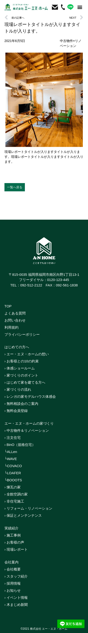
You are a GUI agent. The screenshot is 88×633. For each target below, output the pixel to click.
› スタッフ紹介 (16, 576)
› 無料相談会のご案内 (21, 404)
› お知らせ (12, 590)
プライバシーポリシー (22, 334)
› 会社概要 (12, 569)
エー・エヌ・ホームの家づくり (29, 423)
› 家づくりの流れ (17, 389)
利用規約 (11, 327)
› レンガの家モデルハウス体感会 (30, 396)
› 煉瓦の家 (12, 487)
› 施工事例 (12, 535)
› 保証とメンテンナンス (23, 515)
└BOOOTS (13, 480)
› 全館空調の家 (16, 494)
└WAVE (10, 459)
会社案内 (11, 562)
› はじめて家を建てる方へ (24, 382)
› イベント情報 (16, 597)
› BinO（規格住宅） (20, 445)
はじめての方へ (16, 347)
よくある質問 (15, 313)
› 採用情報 (12, 583)
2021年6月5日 (14, 41)
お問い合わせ (15, 320)
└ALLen (10, 452)
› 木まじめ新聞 (16, 605)
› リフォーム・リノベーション (28, 508)
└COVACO (13, 466)
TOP (8, 306)
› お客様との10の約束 (21, 361)
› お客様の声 (14, 542)
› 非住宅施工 (14, 501)
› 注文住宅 (12, 438)
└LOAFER (12, 473)
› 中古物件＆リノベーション (26, 430)
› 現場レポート (16, 549)
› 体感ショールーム (19, 368)
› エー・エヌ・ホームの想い (26, 354)
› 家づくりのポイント (21, 375)
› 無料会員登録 (16, 411)
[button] (80, 7)
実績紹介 (11, 528)
